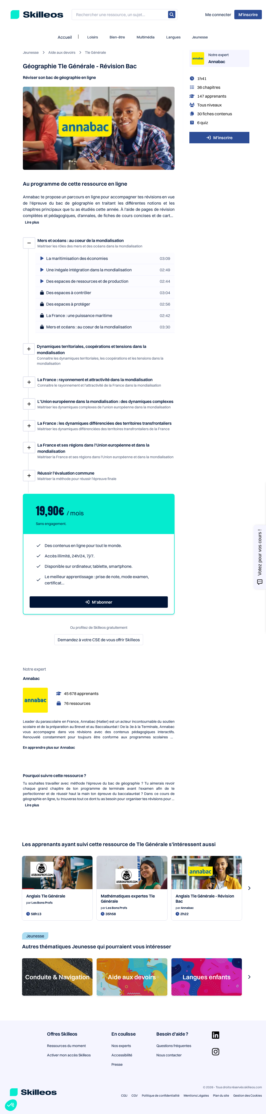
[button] (11, 1105)
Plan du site (221, 1095)
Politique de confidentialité (160, 1095)
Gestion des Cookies (247, 1095)
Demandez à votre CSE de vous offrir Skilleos (99, 639)
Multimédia (146, 37)
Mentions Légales (196, 1095)
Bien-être (117, 37)
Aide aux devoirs (61, 52)
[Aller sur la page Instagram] (215, 1052)
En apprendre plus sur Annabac (49, 747)
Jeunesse (200, 37)
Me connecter (218, 14)
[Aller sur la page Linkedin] (215, 1035)
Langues (173, 37)
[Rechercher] (171, 14)
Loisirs (92, 37)
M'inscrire (219, 137)
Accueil (65, 37)
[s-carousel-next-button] (249, 888)
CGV (134, 1095)
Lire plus (32, 222)
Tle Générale (95, 52)
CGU (124, 1095)
